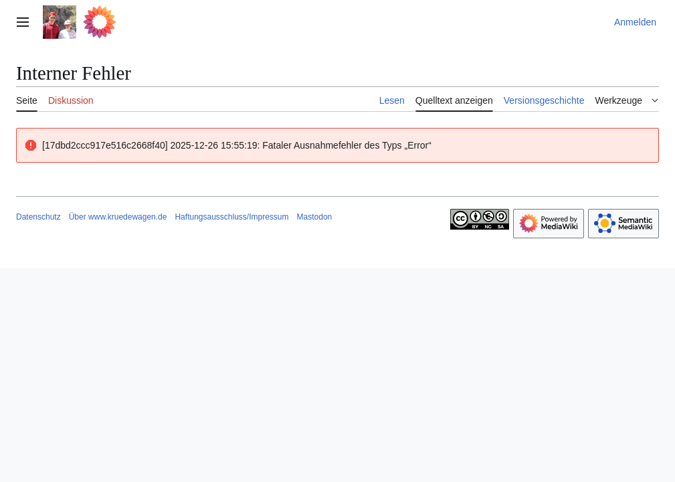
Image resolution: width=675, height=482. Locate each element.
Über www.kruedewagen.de (118, 217)
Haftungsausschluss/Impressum (231, 217)
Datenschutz (38, 217)
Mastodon (314, 217)
